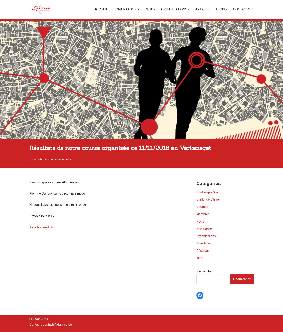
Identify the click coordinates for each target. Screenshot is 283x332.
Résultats (202, 250)
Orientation (204, 243)
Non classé (204, 229)
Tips (199, 258)
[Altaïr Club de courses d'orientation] (41, 9)
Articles (202, 9)
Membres (202, 214)
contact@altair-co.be (57, 324)
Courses (202, 206)
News (200, 221)
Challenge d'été (207, 192)
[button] (138, 9)
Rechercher (204, 271)
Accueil (101, 9)
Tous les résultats (41, 227)
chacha (38, 159)
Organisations (206, 236)
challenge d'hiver (208, 199)
